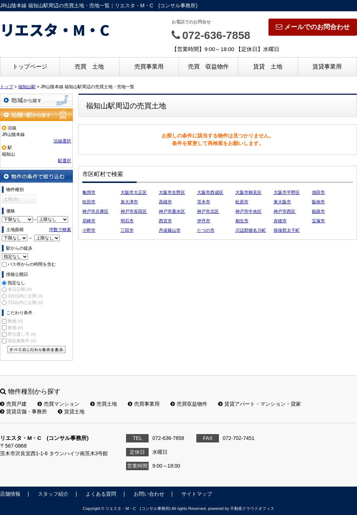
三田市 (127, 230)
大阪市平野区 (287, 192)
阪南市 (318, 201)
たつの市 (206, 230)
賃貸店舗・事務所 (23, 411)
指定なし (16, 282)
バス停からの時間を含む (32, 264)
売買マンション (58, 404)
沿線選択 (62, 141)
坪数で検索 (60, 229)
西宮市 (165, 220)
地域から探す (36, 100)
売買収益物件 (188, 404)
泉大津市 (129, 201)
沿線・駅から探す (36, 114)
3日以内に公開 (25, 296)
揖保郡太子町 (287, 230)
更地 (15, 327)
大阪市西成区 (210, 192)
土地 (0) (11, 199)
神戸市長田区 (134, 211)
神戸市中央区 (248, 211)
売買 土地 (89, 66)
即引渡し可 (22, 334)
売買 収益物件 (208, 66)
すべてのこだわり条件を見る (36, 349)
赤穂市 (280, 220)
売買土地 (103, 404)
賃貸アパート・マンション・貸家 (259, 404)
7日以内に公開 (25, 302)
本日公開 (19, 289)
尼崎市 (88, 220)
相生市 (241, 220)
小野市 (88, 230)
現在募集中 (22, 340)
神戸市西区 (284, 211)
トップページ (29, 66)
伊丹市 (203, 220)
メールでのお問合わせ (313, 27)
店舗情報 (10, 494)
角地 (15, 321)
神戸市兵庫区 (95, 211)
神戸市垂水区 (172, 211)
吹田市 (88, 201)
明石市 (127, 220)
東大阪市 (282, 201)
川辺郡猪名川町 (250, 230)
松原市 (241, 201)
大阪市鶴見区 (248, 192)
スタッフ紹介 (53, 494)
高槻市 (165, 201)
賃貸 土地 (267, 66)
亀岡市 (88, 192)
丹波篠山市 (170, 230)
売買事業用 (149, 66)
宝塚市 (318, 220)
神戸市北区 (208, 211)
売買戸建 (13, 404)
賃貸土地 (71, 411)
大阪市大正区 (134, 192)
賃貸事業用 (327, 66)
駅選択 (64, 160)
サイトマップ (196, 494)
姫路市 (318, 211)
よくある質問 (101, 494)
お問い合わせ (149, 494)
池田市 (318, 192)
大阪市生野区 (172, 192)
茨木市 (203, 201)
